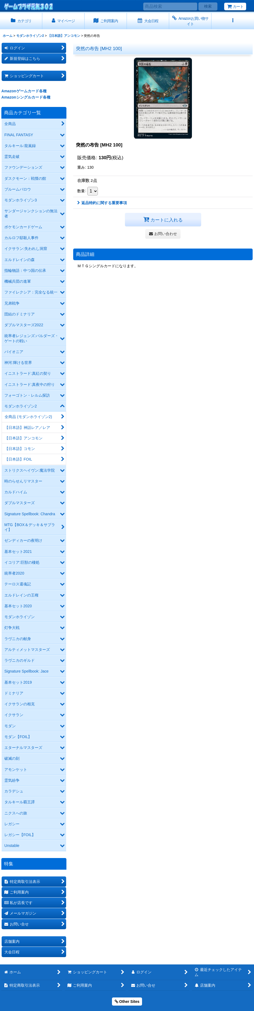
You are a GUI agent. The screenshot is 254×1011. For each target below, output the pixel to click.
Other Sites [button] (127, 1001)
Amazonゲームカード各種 (24, 91)
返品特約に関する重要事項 (102, 203)
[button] (232, 21)
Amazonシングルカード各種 (25, 97)
